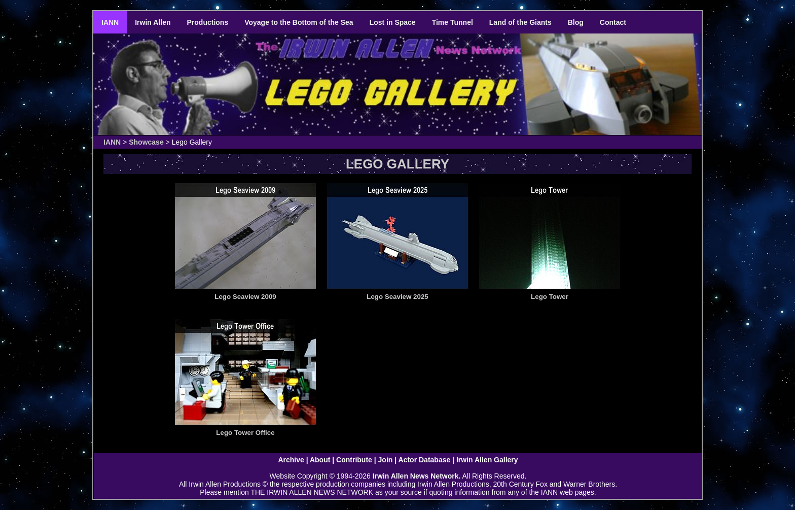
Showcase (146, 142)
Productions (208, 22)
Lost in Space (393, 22)
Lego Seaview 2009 (245, 296)
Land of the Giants (520, 22)
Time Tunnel (452, 22)
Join (385, 460)
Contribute (354, 460)
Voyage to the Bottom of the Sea (298, 22)
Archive (291, 460)
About (320, 460)
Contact (613, 22)
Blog (576, 22)
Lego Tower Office (245, 432)
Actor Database (425, 460)
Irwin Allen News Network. (417, 476)
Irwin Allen (152, 22)
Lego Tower (549, 296)
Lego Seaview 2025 (397, 296)
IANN (110, 22)
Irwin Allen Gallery (487, 460)
